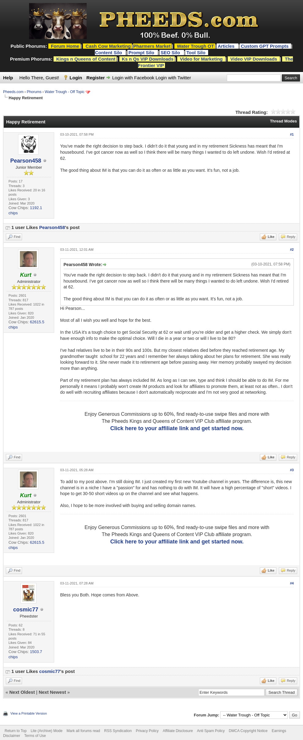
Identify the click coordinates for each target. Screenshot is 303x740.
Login (75, 77)
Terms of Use (35, 736)
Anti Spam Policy (211, 731)
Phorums (34, 92)
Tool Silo (196, 52)
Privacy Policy (147, 731)
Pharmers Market (151, 46)
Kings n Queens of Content (85, 59)
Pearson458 (25, 161)
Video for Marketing (201, 59)
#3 (292, 470)
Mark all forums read (83, 731)
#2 (292, 249)
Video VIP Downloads (253, 59)
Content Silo (109, 52)
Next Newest (52, 692)
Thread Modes (283, 121)
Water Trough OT (195, 46)
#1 (292, 134)
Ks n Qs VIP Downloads (148, 59)
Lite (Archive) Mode (46, 731)
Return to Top (16, 731)
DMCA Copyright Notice (248, 731)
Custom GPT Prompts (265, 46)
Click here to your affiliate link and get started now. (176, 428)
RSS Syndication (118, 731)
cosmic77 (25, 610)
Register (95, 77)
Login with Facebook (133, 77)
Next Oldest (22, 692)
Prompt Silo (142, 52)
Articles (227, 46)
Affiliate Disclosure (178, 731)
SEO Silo (171, 52)
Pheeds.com (13, 92)
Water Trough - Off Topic (64, 92)
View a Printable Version (28, 713)
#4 (292, 583)
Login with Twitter (173, 77)
